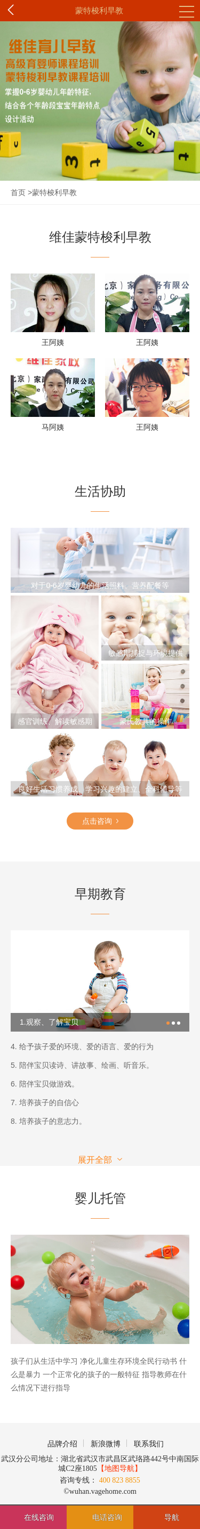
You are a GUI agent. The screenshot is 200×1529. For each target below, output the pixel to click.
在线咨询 (39, 1517)
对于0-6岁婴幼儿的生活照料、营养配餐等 (100, 585)
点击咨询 (100, 818)
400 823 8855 (118, 1480)
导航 (171, 1517)
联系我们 (149, 1444)
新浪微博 (106, 1444)
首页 (18, 192)
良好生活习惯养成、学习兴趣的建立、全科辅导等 (100, 789)
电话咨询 (107, 1517)
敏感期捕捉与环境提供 (145, 653)
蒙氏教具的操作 (145, 721)
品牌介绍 (62, 1444)
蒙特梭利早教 (99, 10)
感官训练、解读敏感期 (55, 721)
